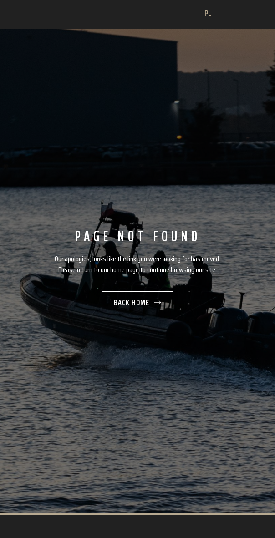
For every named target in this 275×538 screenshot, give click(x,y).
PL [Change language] (208, 13)
